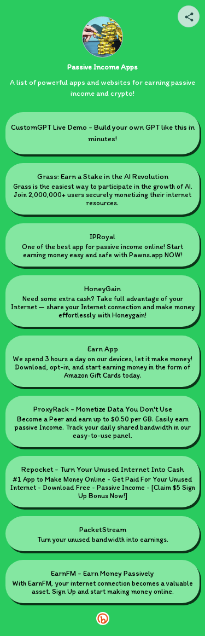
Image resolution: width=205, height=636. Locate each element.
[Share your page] (189, 16)
